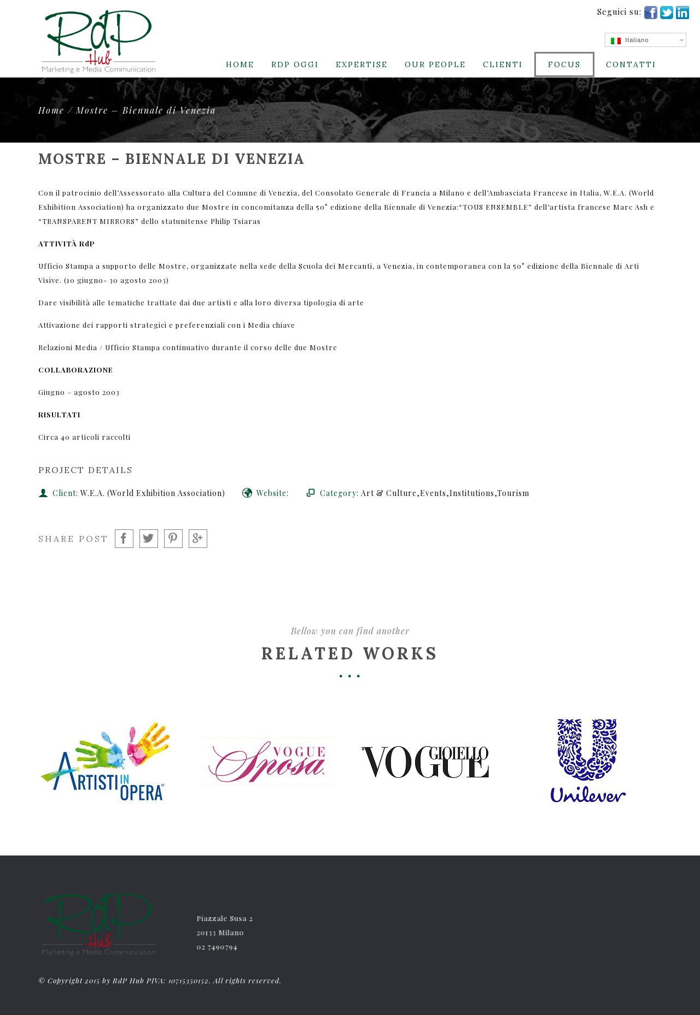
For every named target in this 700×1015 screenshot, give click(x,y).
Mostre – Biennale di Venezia (146, 110)
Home (240, 64)
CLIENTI (503, 64)
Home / (57, 110)
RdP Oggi (295, 64)
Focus (564, 64)
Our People (435, 64)
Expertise (362, 64)
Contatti (631, 64)
